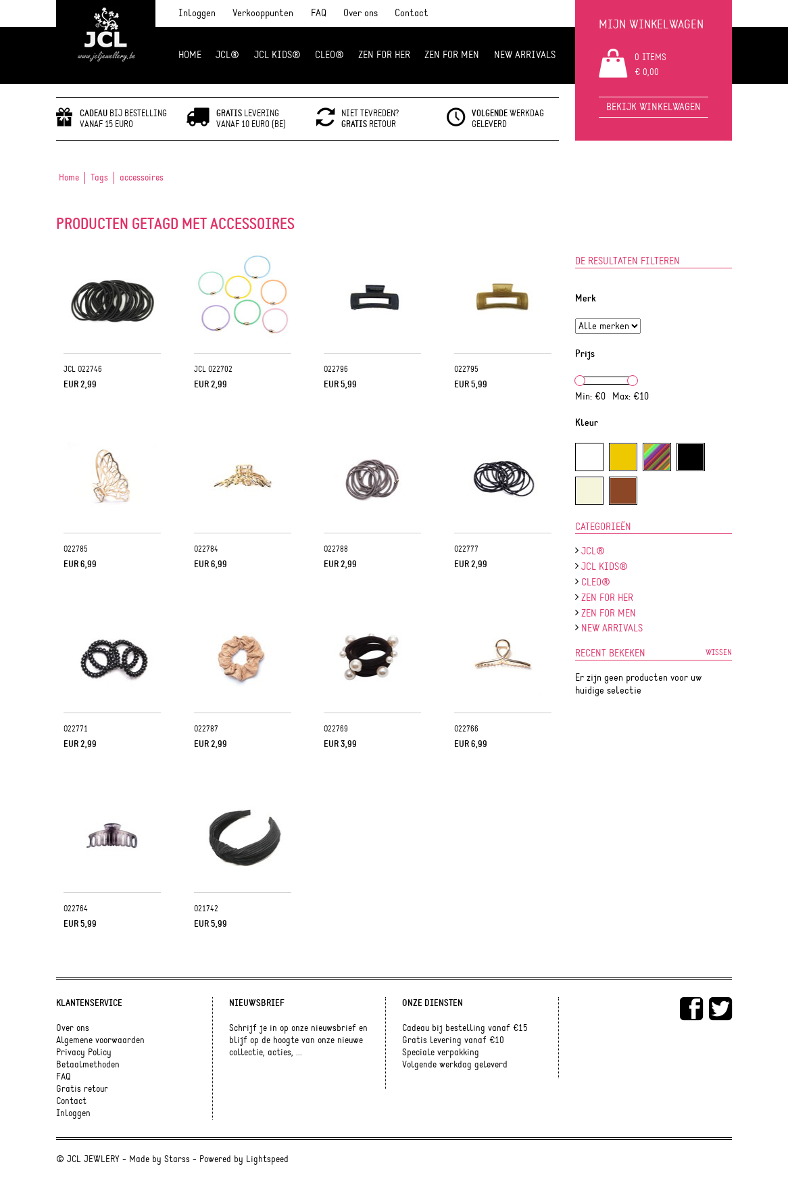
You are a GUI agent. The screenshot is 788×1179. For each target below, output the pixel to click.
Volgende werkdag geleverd (455, 1065)
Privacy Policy (84, 1052)
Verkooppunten (262, 13)
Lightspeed (267, 1159)
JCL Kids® (277, 55)
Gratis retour (82, 1089)
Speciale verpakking (440, 1052)
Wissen (719, 652)
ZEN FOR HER (384, 55)
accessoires (142, 178)
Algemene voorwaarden (100, 1040)
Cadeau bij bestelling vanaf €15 (465, 1028)
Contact (411, 13)
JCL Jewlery (105, 42)
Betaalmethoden (88, 1065)
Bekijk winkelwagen (653, 107)
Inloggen (197, 13)
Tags (99, 178)
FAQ (318, 13)
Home (189, 55)
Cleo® (329, 55)
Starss (177, 1159)
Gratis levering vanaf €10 (453, 1040)
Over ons (360, 13)
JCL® (227, 55)
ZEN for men (451, 55)
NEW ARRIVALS (525, 55)
